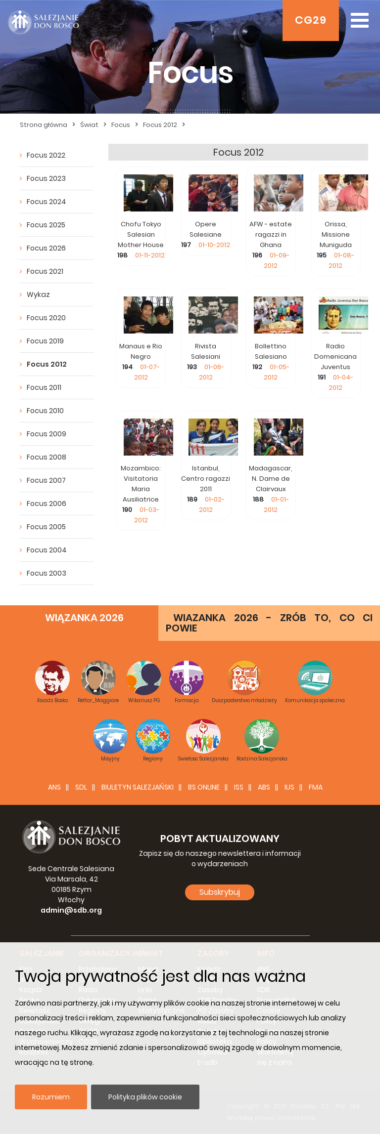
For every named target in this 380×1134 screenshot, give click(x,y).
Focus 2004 (47, 550)
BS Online (204, 787)
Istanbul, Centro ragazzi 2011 (205, 478)
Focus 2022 (46, 155)
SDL (81, 787)
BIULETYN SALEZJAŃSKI (137, 787)
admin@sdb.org (71, 910)
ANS (54, 787)
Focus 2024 (46, 202)
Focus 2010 (45, 411)
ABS (264, 787)
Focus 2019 (45, 341)
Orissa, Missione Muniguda (336, 234)
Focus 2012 (47, 364)
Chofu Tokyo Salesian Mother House (141, 234)
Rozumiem (51, 1097)
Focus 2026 (46, 248)
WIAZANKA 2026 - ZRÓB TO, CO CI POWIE (269, 623)
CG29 (311, 20)
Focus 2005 (46, 527)
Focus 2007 (46, 480)
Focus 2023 (46, 178)
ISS (238, 787)
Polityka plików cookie (145, 1097)
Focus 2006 (46, 503)
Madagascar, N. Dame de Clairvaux (270, 478)
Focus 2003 (46, 573)
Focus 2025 (46, 225)
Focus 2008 (46, 457)
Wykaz (38, 294)
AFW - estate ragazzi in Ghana (270, 234)
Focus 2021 (45, 271)
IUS (289, 787)
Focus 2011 (44, 387)
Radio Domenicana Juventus (335, 356)
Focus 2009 (46, 434)
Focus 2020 (46, 318)
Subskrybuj (219, 892)
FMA (316, 787)
